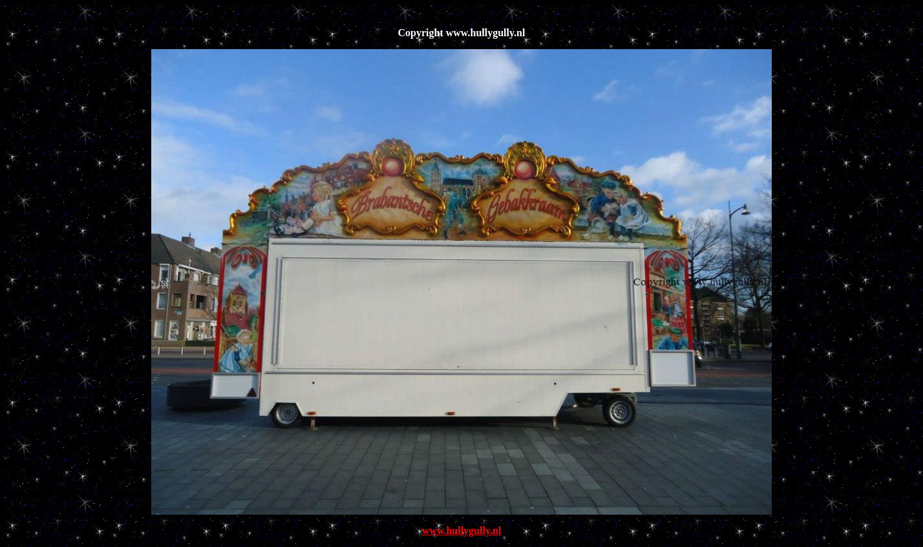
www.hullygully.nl (462, 530)
